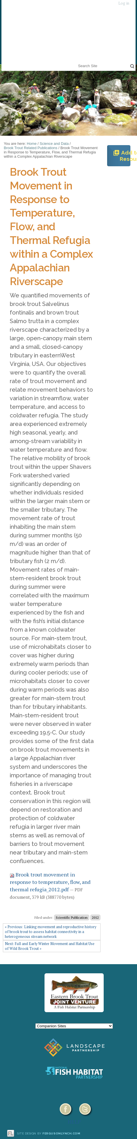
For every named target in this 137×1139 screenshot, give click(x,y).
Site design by (48, 1133)
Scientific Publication (72, 917)
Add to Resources (121, 155)
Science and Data (54, 143)
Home (31, 143)
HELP (74, 1121)
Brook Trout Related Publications (30, 148)
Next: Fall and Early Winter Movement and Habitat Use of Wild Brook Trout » (49, 946)
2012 (95, 917)
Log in (123, 3)
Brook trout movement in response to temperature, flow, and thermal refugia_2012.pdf (50, 881)
